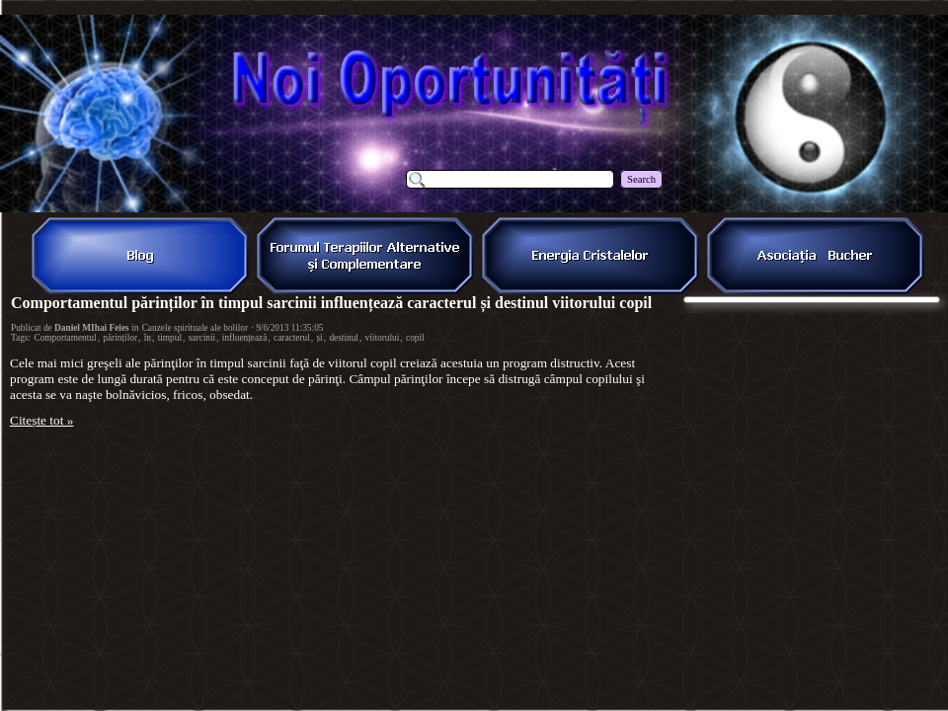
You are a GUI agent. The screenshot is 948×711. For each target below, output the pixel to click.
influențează (245, 338)
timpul (170, 338)
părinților (120, 338)
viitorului (382, 338)
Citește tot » (41, 420)
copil (415, 338)
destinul (343, 338)
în (147, 338)
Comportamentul (65, 338)
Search (641, 179)
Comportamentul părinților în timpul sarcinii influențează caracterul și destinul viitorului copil (331, 302)
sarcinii (202, 338)
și (319, 338)
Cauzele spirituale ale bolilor (195, 328)
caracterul (292, 338)
